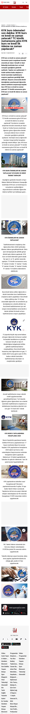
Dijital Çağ (13, 690)
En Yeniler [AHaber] (5, 7)
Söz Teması (14, 682)
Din (2, 687)
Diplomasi (13, 680)
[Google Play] (15, 613)
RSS (11, 701)
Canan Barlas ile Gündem (14, 666)
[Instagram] (12, 639)
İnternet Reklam (14, 698)
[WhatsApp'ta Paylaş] (22, 53)
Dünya (3, 672)
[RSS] (25, 639)
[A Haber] (14, 2)
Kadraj (12, 661)
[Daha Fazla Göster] (26, 53)
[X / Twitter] (7, 639)
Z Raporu (13, 693)
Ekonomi (4, 664)
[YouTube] (16, 639)
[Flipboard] (21, 639)
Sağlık (3, 693)
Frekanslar (13, 712)
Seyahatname (14, 674)
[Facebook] (3, 639)
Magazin (4, 677)
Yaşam (3, 669)
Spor (2, 674)
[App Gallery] (23, 613)
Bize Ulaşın (14, 704)
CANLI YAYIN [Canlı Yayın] (5, 2)
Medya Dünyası (14, 685)
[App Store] (6, 613)
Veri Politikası (14, 709)
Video (3, 653)
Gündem (4, 661)
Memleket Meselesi (14, 672)
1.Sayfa (12, 695)
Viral (2, 680)
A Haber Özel (5, 658)
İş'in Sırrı (13, 687)
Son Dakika (5, 666)
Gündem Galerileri (11, 25)
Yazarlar (4, 695)
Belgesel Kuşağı (14, 677)
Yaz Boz (13, 658)
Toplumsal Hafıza (14, 664)
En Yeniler (4, 701)
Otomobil (4, 685)
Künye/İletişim (14, 706)
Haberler (3, 25)
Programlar (14, 653)
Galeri (3, 698)
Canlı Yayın (5, 656)
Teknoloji (4, 682)
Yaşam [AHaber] (21, 7)
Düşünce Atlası (14, 656)
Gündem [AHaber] (14, 7)
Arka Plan (13, 669)
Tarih (3, 690)
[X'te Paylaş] (19, 53)
